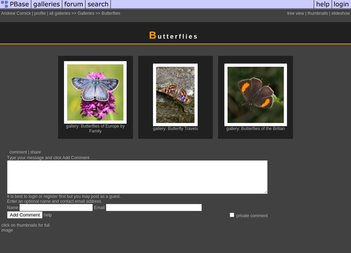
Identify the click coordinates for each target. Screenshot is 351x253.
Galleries (86, 13)
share (35, 152)
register (51, 202)
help (48, 221)
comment (18, 152)
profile (40, 13)
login (32, 202)
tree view (295, 13)
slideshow (340, 13)
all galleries (59, 13)
